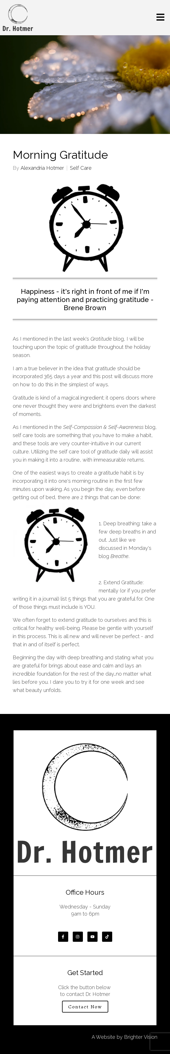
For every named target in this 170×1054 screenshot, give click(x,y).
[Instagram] (78, 937)
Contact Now (85, 1006)
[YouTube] (92, 937)
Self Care (81, 168)
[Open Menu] (160, 18)
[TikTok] (107, 937)
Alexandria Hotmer (42, 168)
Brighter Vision (140, 1037)
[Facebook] (63, 937)
